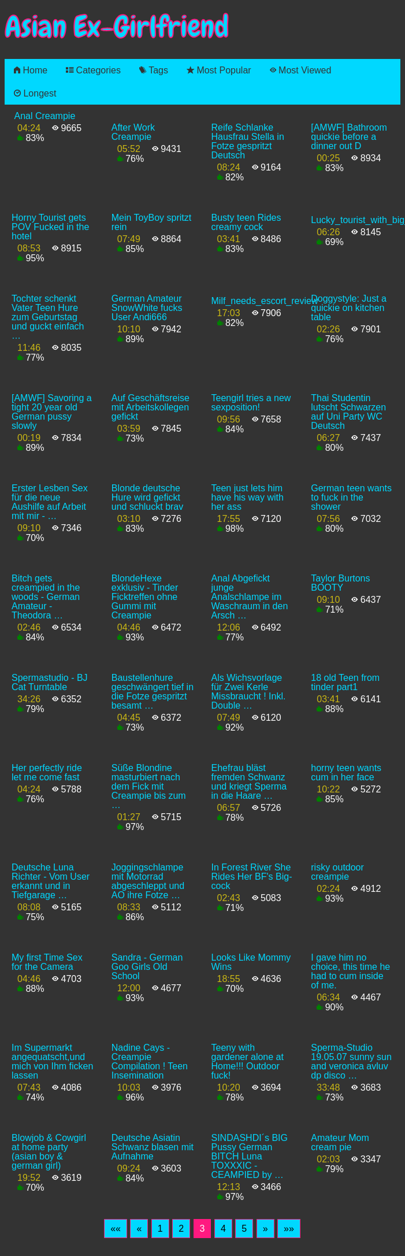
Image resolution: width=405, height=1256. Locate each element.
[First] (115, 1229)
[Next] (265, 1229)
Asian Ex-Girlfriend (117, 27)
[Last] (288, 1229)
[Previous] (139, 1229)
